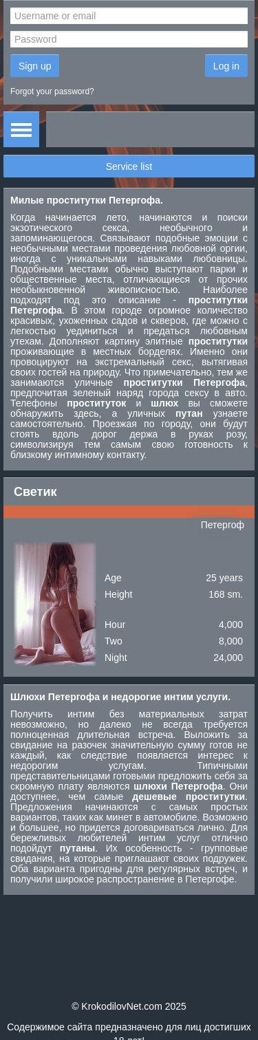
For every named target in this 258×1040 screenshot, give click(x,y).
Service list (129, 166)
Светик (35, 492)
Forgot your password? (52, 91)
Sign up (35, 66)
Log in (226, 66)
